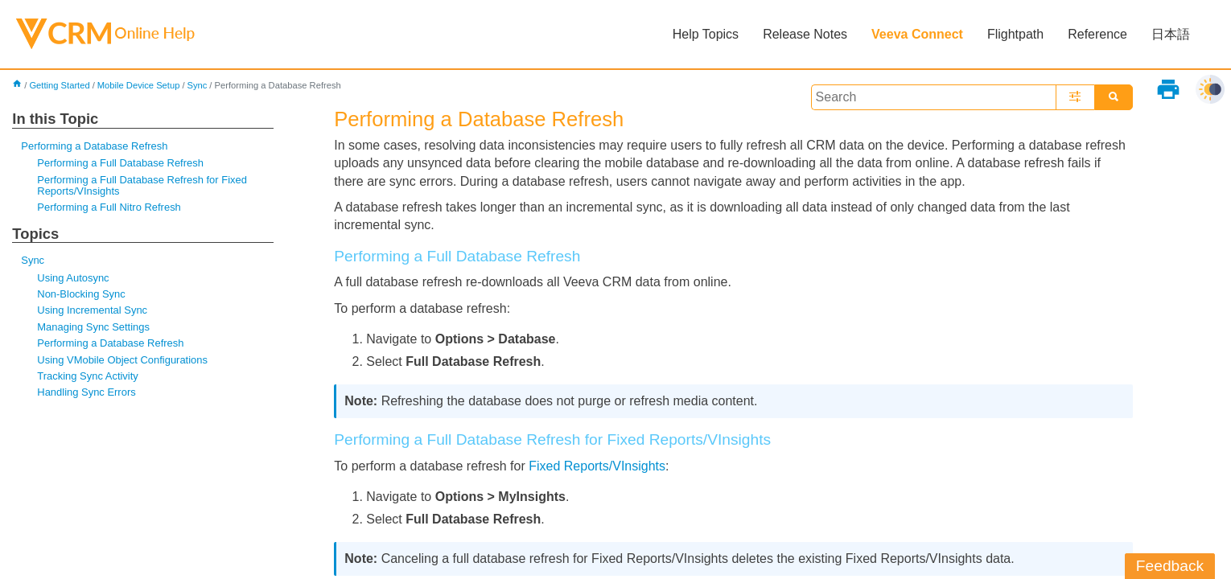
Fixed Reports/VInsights (597, 466)
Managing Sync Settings (93, 327)
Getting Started (59, 85)
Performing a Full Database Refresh (120, 163)
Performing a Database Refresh (94, 146)
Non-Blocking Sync (81, 294)
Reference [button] (1097, 34)
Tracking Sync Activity (87, 376)
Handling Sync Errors (86, 392)
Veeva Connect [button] (917, 34)
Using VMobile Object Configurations (122, 360)
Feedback (1170, 565)
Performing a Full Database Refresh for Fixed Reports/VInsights (142, 185)
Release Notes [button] (805, 34)
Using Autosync (73, 278)
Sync (197, 85)
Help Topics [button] (706, 34)
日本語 (1170, 34)
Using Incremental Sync (92, 310)
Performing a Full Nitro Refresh (109, 207)
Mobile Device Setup (138, 85)
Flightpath (1015, 34)
